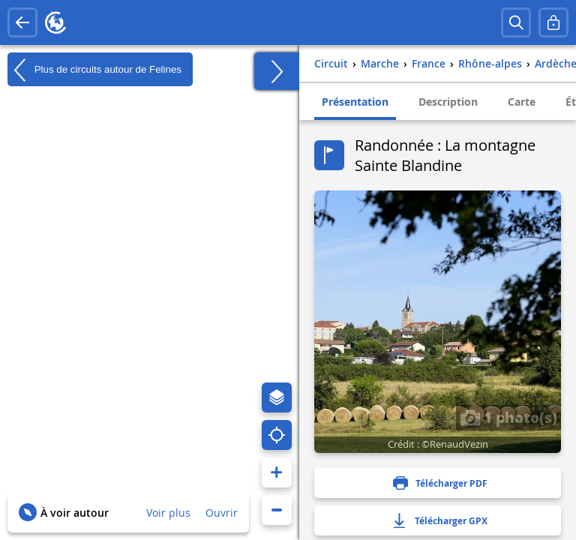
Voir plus (168, 513)
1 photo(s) (508, 417)
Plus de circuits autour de (95, 70)
